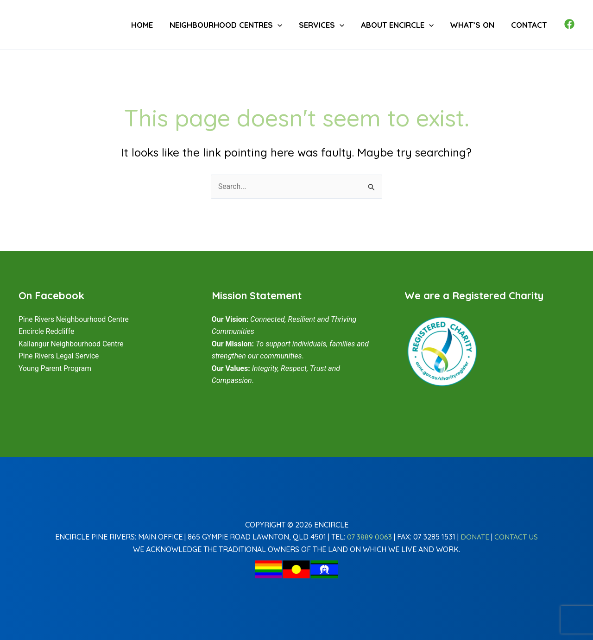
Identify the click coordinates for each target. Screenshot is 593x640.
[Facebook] (569, 24)
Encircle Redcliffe (47, 331)
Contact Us (517, 537)
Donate (475, 537)
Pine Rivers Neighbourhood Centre (75, 319)
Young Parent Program (56, 368)
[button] (295, 25)
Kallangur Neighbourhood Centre (72, 343)
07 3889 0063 (369, 537)
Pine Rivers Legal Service (60, 355)
